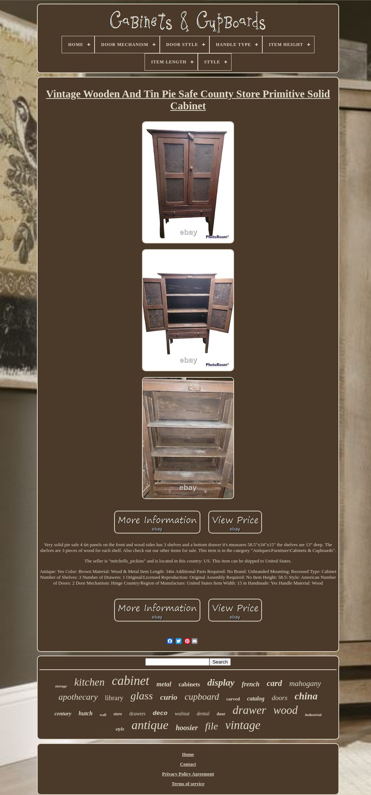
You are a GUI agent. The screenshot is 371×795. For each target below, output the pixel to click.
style (120, 729)
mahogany (305, 683)
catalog (255, 698)
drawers (137, 713)
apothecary (78, 697)
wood (286, 710)
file (211, 726)
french (250, 684)
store (117, 713)
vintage (242, 725)
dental (203, 713)
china (306, 696)
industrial (313, 714)
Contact (188, 764)
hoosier (187, 728)
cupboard (202, 697)
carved (233, 699)
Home (188, 754)
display (220, 682)
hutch (85, 713)
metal (164, 684)
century (62, 713)
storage (61, 686)
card (274, 683)
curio (169, 697)
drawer (249, 709)
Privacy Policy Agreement (188, 774)
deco (160, 713)
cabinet (130, 681)
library (114, 698)
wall (103, 715)
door (221, 713)
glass (141, 696)
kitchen (89, 682)
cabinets (189, 684)
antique (150, 725)
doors (279, 698)
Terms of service (188, 783)
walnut (182, 713)
